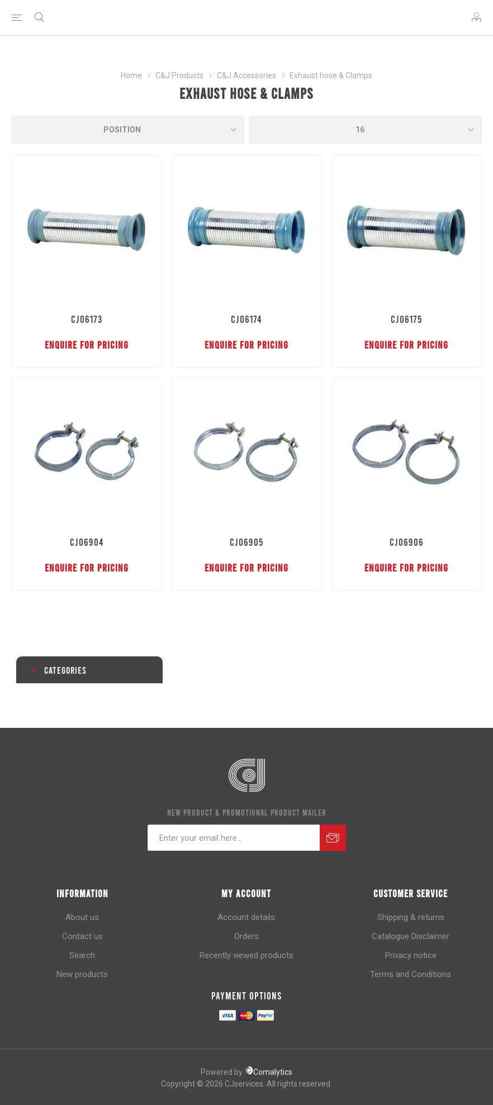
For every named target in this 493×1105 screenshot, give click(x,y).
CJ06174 (246, 319)
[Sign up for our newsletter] (234, 838)
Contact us (82, 936)
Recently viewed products (246, 955)
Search (82, 955)
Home (131, 75)
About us (82, 917)
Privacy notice (411, 955)
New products (82, 974)
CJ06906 (407, 542)
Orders (246, 936)
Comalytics (268, 1072)
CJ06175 (406, 319)
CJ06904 (86, 542)
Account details (246, 917)
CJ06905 (246, 542)
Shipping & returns (410, 917)
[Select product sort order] (127, 130)
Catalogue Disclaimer (410, 936)
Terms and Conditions (410, 974)
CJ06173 (86, 319)
